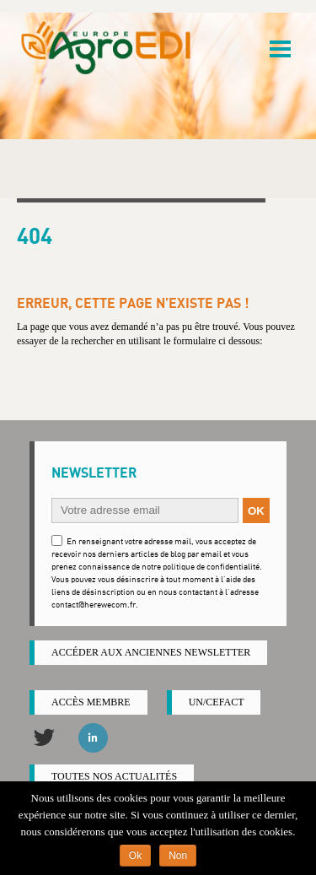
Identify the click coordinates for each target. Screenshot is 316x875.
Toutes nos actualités (114, 776)
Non (178, 855)
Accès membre (91, 702)
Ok (135, 855)
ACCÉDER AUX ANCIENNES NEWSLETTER (150, 652)
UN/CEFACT (216, 702)
